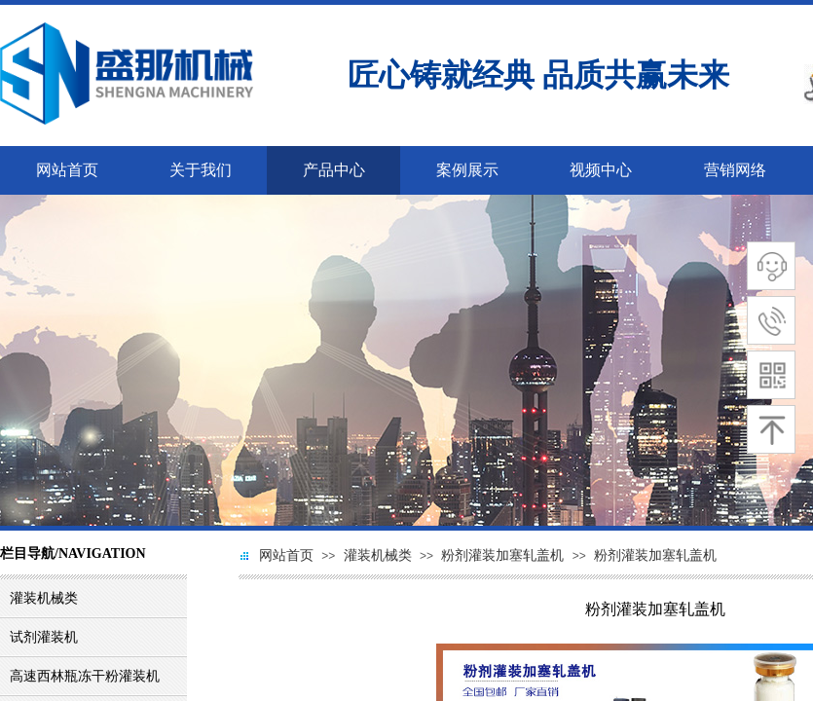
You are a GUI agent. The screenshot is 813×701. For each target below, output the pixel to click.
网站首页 (286, 555)
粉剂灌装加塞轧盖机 (502, 555)
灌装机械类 (378, 555)
